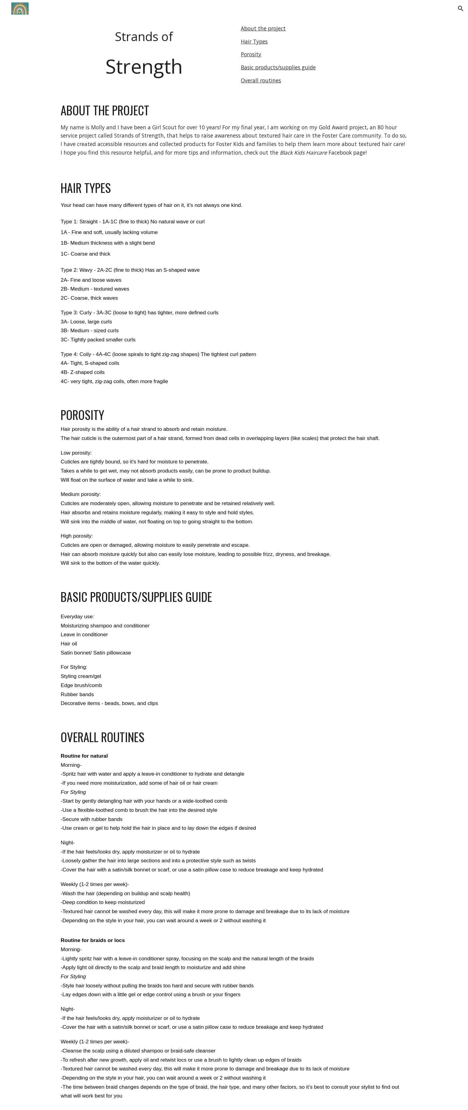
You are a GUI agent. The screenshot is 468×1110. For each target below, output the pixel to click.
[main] (143, 54)
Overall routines (261, 80)
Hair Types (254, 41)
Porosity (251, 54)
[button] (460, 8)
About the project (263, 28)
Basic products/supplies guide (278, 67)
